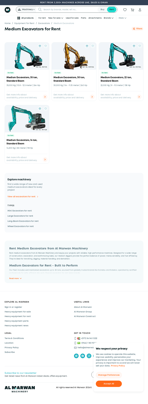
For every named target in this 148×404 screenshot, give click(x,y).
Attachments (95, 18)
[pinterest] (76, 356)
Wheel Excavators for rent (21, 226)
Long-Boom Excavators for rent (23, 221)
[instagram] (89, 356)
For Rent (10, 73)
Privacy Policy (118, 366)
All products (25, 18)
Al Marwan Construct (85, 316)
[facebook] (82, 356)
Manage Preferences (109, 375)
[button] (26, 9)
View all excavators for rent (23, 197)
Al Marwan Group (83, 312)
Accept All (109, 384)
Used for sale (72, 18)
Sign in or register (13, 307)
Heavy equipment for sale (18, 312)
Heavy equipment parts (16, 321)
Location (9, 343)
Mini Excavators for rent (20, 211)
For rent (42, 18)
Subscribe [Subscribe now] (10, 352)
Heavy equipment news (16, 326)
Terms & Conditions (14, 338)
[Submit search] (40, 9)
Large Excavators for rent (20, 216)
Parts (83, 18)
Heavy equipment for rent (18, 316)
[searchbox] (70, 9)
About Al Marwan (83, 307)
